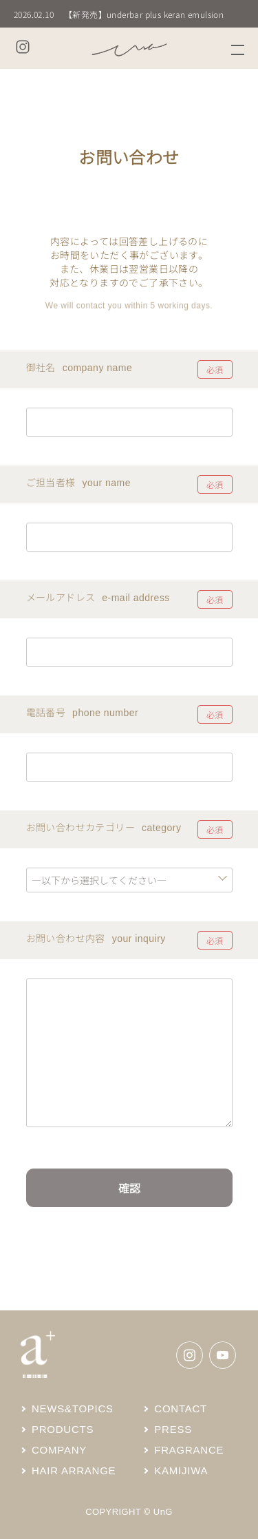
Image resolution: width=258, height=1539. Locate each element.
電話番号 (46, 712)
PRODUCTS (57, 1429)
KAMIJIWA (175, 1470)
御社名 (41, 367)
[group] (129, 14)
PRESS (167, 1429)
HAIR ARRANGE (68, 1470)
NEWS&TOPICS (67, 1408)
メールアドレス (61, 597)
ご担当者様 (51, 482)
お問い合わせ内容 (65, 938)
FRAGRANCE (183, 1450)
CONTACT (175, 1408)
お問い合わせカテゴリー (80, 827)
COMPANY (54, 1450)
